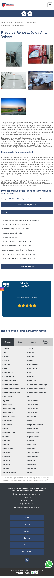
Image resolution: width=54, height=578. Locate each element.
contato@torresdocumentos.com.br (27, 507)
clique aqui (25, 199)
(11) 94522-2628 (26, 504)
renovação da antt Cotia (10, 237)
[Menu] (50, 5)
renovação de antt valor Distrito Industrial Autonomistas (20, 220)
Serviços (27, 538)
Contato (27, 545)
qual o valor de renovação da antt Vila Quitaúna (18, 250)
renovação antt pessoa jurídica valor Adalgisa (17, 241)
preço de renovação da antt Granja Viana (16, 229)
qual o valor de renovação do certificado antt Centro (19, 258)
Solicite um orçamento (27, 205)
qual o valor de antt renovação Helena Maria (17, 246)
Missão (27, 531)
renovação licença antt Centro (12, 233)
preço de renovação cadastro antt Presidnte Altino (18, 254)
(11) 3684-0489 (14, 199)
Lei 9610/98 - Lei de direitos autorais (37, 480)
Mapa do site (27, 552)
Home (27, 517)
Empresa (27, 524)
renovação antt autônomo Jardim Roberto (16, 224)
